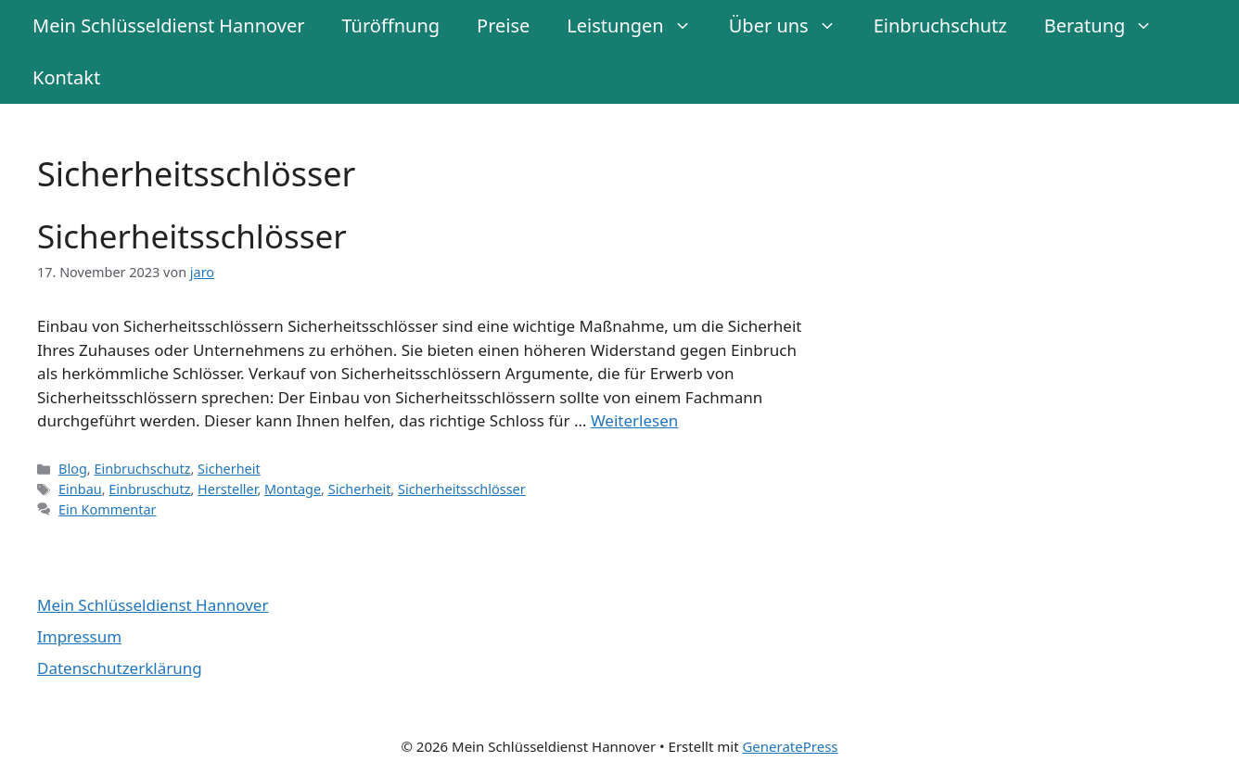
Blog (72, 468)
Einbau (80, 489)
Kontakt (66, 77)
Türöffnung (390, 25)
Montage (292, 489)
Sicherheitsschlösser (192, 236)
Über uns (792, 26)
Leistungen (638, 26)
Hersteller (227, 489)
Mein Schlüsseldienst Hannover (168, 25)
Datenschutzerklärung (119, 668)
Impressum (79, 636)
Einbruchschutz (940, 25)
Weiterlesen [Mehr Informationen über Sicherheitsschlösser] (634, 420)
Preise (503, 25)
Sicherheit (229, 468)
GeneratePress (789, 746)
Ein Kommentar (107, 509)
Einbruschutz (149, 489)
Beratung (1108, 26)
